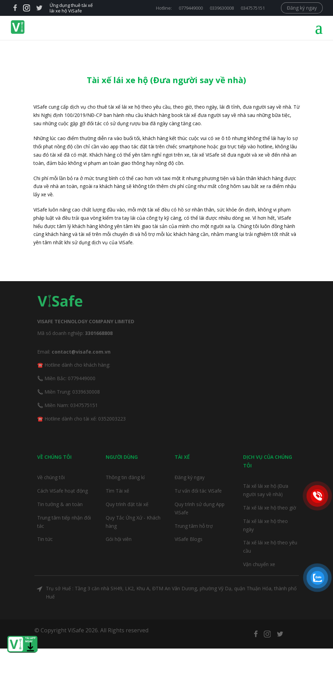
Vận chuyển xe (259, 564)
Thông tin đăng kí (125, 477)
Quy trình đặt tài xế (127, 504)
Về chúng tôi (51, 477)
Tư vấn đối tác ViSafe (198, 490)
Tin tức (45, 539)
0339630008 (222, 8)
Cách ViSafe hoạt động (62, 490)
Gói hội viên (119, 539)
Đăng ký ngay (302, 7)
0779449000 (191, 8)
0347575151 (253, 8)
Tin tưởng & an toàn (60, 504)
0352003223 (112, 418)
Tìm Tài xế (117, 490)
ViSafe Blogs (188, 539)
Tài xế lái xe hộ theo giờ (269, 507)
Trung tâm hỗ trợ (194, 526)
